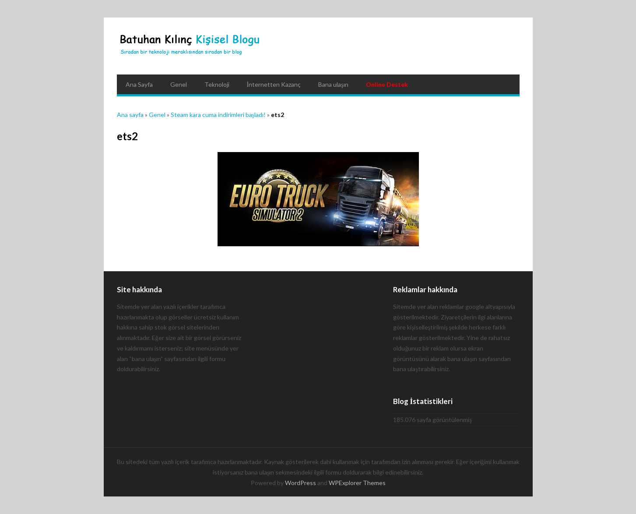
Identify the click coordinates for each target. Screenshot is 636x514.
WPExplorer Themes (357, 482)
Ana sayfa (130, 114)
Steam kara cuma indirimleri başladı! (218, 114)
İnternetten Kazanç (274, 84)
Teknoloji (216, 84)
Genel (178, 84)
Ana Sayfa (139, 84)
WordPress (300, 482)
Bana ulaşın (333, 84)
